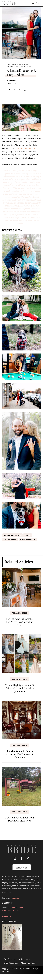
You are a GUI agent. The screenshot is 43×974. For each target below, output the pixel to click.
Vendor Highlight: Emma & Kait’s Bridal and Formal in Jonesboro (19, 688)
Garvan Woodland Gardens (25, 148)
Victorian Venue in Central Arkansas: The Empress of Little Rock (19, 754)
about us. (15, 898)
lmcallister (14, 80)
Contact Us (6, 916)
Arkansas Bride (12, 64)
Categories (11, 66)
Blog (23, 64)
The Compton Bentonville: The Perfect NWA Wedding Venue (19, 621)
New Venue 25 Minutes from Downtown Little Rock (19, 819)
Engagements (23, 66)
